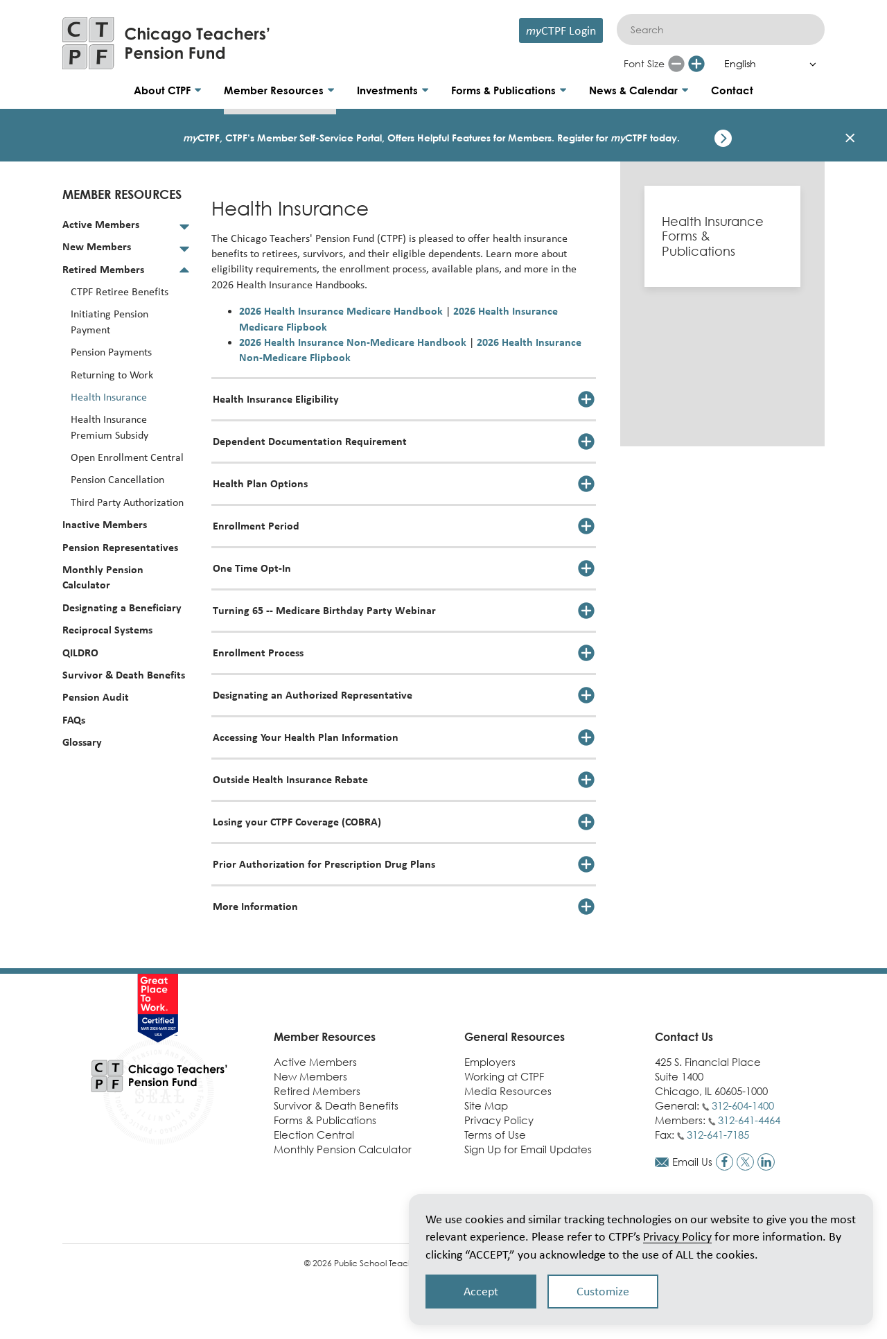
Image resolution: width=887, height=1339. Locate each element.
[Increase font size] (696, 63)
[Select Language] (766, 64)
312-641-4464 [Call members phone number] (749, 1120)
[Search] (721, 29)
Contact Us (684, 1037)
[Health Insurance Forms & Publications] (722, 237)
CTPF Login (561, 30)
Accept (481, 1291)
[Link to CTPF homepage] (166, 43)
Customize (603, 1291)
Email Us (692, 1161)
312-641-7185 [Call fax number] (718, 1134)
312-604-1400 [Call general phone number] (743, 1105)
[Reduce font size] (676, 63)
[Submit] (807, 29)
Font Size (644, 63)
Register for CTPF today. (618, 137)
